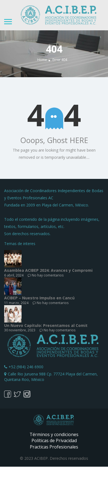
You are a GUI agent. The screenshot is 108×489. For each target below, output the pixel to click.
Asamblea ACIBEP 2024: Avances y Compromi (48, 270)
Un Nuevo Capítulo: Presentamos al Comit (46, 325)
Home (42, 60)
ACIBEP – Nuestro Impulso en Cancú (39, 297)
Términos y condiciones (54, 434)
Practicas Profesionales (54, 447)
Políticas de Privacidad (54, 440)
